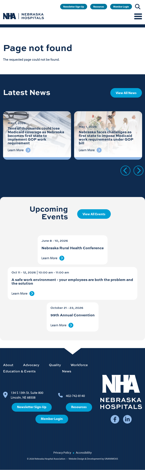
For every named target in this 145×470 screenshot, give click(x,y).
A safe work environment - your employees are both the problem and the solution (72, 281)
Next (138, 171)
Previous (125, 171)
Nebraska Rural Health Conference (72, 247)
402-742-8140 (75, 396)
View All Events (94, 214)
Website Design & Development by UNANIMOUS (93, 458)
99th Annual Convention (72, 314)
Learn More (49, 258)
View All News (126, 93)
